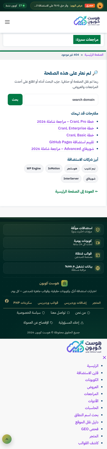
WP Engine (34, 168)
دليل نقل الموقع (86, 422)
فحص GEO (89, 429)
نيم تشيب (89, 168)
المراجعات (91, 394)
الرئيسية (92, 366)
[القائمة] (7, 22)
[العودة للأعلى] (7, 439)
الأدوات (93, 401)
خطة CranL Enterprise (76, 128)
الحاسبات (91, 408)
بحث (15, 99)
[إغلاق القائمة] (104, 359)
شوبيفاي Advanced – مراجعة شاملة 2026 (62, 148)
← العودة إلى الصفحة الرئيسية (76, 191)
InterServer (71, 178)
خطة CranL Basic (80, 135)
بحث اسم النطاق (86, 415)
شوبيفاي (90, 178)
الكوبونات (91, 380)
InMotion (54, 168)
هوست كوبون (53, 283)
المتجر (94, 436)
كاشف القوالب (88, 443)
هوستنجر (72, 168)
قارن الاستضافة (87, 373)
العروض (92, 387)
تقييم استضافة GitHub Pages (71, 142)
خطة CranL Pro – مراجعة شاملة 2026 (65, 121)
